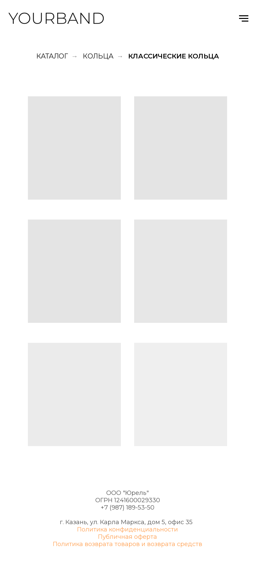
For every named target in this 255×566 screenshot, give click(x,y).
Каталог (52, 56)
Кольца (98, 56)
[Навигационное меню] (243, 18)
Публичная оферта (127, 536)
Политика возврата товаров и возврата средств (127, 544)
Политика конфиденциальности (127, 529)
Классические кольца (173, 56)
